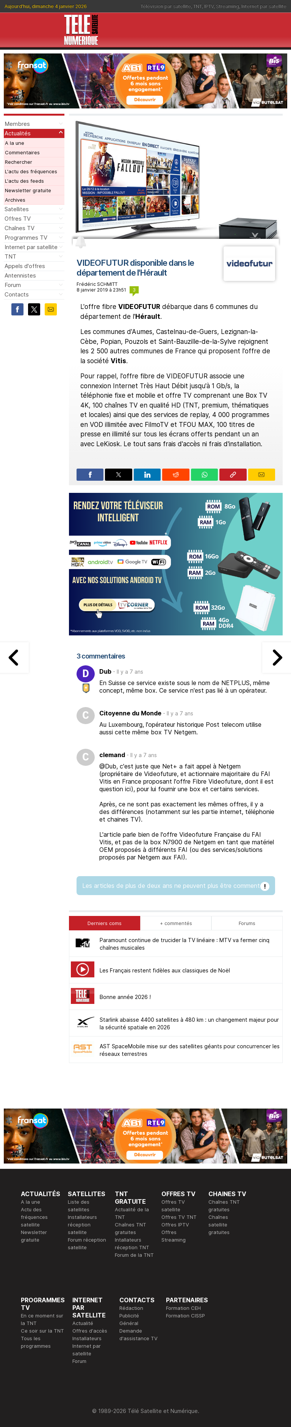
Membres (17, 123)
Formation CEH (183, 1308)
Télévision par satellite (166, 6)
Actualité (82, 1323)
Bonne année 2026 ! (125, 997)
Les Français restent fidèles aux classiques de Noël (165, 970)
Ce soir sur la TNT (42, 1331)
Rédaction (131, 1308)
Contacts (17, 294)
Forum (13, 285)
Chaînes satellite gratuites (219, 1224)
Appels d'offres (25, 266)
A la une (14, 143)
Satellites (17, 209)
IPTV (209, 6)
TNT (197, 6)
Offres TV (18, 218)
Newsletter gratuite (28, 190)
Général (128, 1323)
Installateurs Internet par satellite (87, 1345)
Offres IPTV (175, 1225)
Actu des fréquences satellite (34, 1217)
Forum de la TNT (134, 1255)
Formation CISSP (185, 1316)
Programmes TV (26, 237)
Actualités (18, 133)
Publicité (129, 1316)
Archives (15, 200)
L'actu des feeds (24, 181)
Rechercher (18, 162)
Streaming (227, 6)
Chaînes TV (19, 228)
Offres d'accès (89, 1331)
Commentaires (22, 152)
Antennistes (20, 275)
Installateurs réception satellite (82, 1224)
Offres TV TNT (179, 1217)
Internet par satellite (263, 6)
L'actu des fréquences (31, 171)
